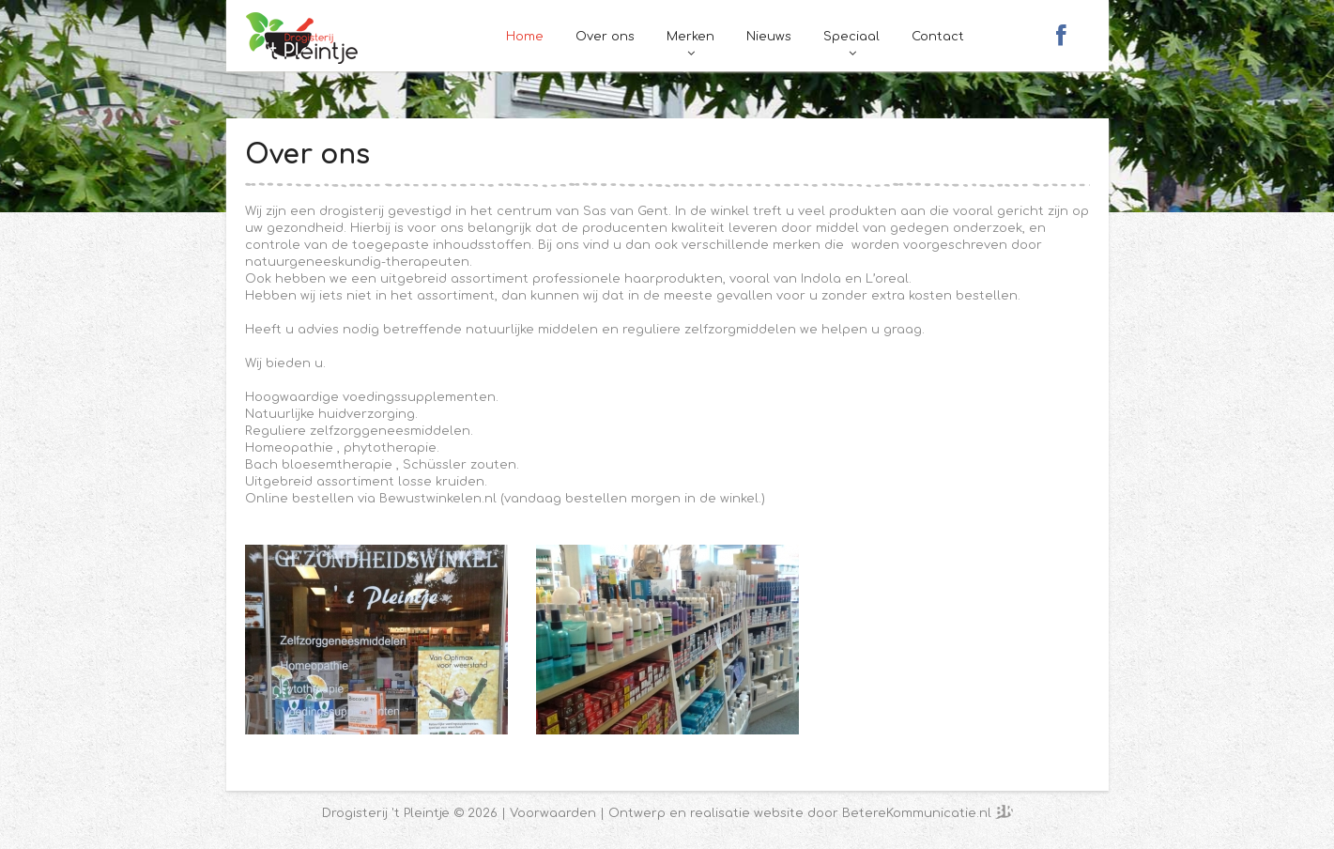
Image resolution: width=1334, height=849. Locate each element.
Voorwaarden (553, 813)
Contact (938, 36)
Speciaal (851, 36)
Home (525, 36)
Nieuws (768, 36)
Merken (690, 36)
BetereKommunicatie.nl (918, 813)
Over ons (605, 36)
